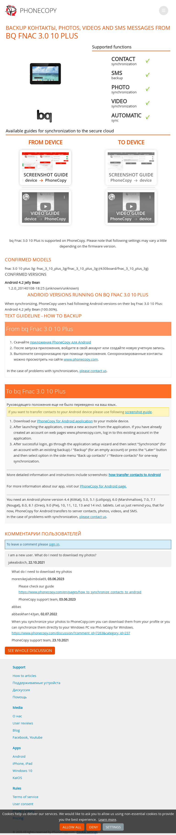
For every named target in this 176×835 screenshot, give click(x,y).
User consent (23, 804)
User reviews (23, 723)
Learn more (107, 820)
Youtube (36, 737)
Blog (16, 730)
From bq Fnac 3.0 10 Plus (45, 167)
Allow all (72, 827)
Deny (93, 827)
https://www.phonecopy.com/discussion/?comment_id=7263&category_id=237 (71, 633)
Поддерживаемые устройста (36, 682)
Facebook (20, 737)
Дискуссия (21, 689)
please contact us (93, 370)
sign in (54, 544)
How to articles (24, 675)
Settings (113, 827)
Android (19, 756)
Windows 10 (22, 770)
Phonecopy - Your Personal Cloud (31, 10)
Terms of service (25, 796)
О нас (17, 716)
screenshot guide (138, 412)
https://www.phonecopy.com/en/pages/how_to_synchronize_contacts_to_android (80, 592)
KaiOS (17, 777)
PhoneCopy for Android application (65, 421)
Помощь (20, 697)
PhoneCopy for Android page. (103, 486)
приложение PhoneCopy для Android (60, 342)
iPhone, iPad (22, 763)
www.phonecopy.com (81, 359)
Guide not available (45, 207)
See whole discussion (30, 650)
